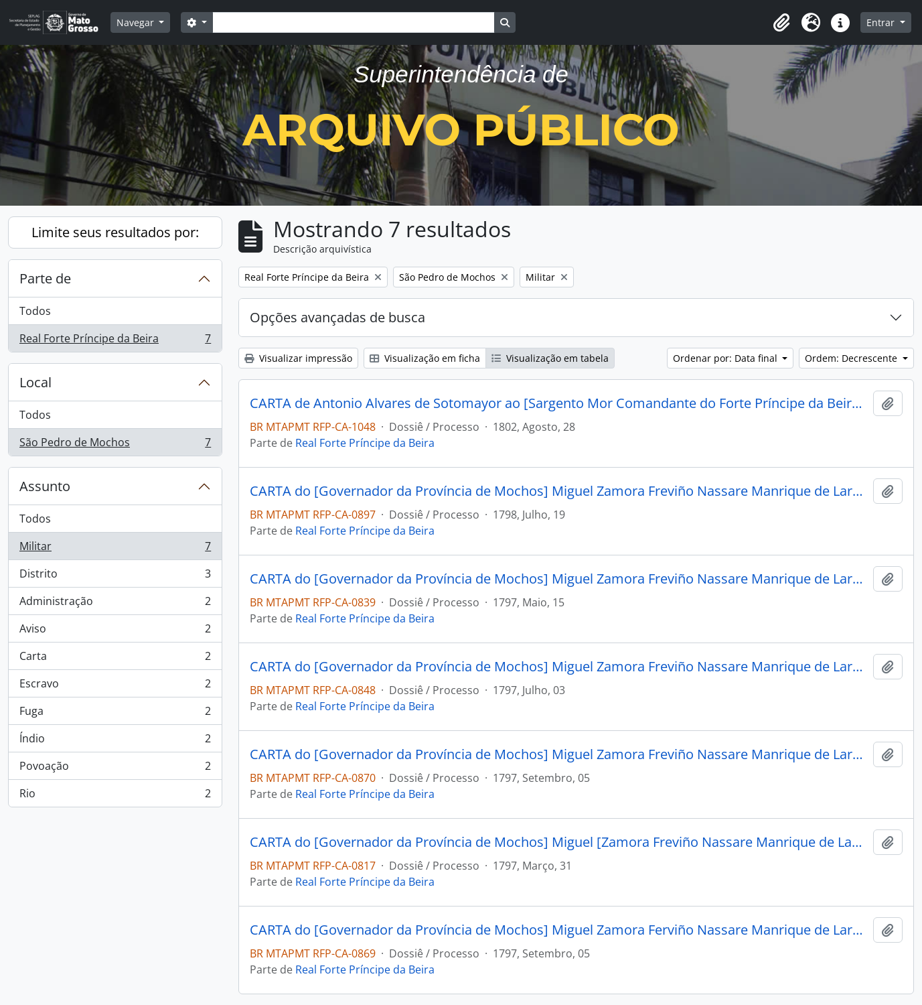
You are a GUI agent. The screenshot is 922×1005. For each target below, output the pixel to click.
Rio (115, 796)
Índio (115, 741)
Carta (115, 659)
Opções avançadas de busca (337, 317)
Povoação (115, 769)
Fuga (115, 714)
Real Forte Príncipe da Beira (115, 341)
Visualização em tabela (550, 358)
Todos (35, 311)
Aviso (115, 631)
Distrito (115, 576)
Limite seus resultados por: (115, 232)
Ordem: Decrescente (852, 358)
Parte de (45, 278)
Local (35, 382)
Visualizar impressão (298, 358)
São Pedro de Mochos (115, 445)
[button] (781, 23)
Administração (115, 604)
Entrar (881, 22)
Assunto (44, 486)
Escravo (115, 686)
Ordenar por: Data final (726, 358)
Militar (115, 549)
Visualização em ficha (425, 358)
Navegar (137, 22)
